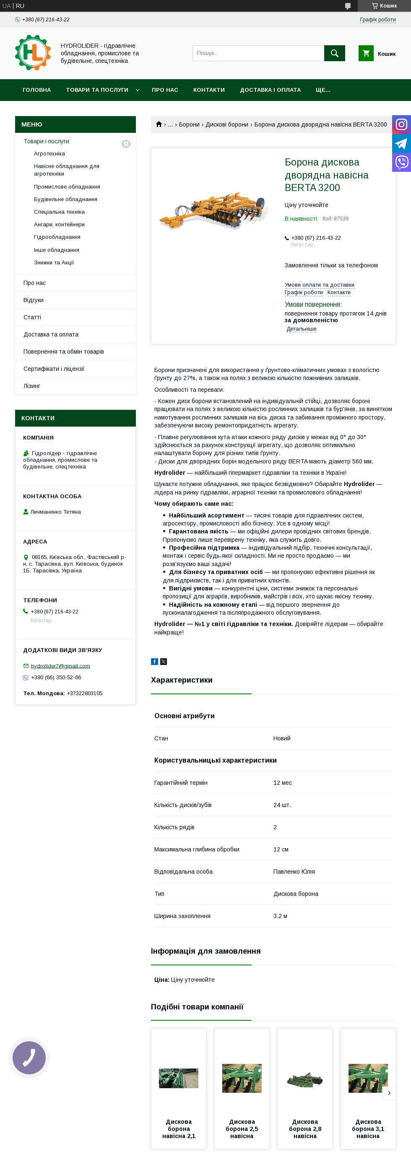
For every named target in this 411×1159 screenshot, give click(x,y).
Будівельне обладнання (65, 199)
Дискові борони (227, 124)
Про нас (165, 90)
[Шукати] (334, 53)
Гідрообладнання (57, 237)
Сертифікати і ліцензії (54, 368)
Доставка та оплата (50, 334)
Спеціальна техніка (59, 212)
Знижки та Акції (54, 262)
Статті (32, 317)
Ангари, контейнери (59, 224)
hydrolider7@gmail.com (60, 665)
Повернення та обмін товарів (63, 351)
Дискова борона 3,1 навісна (369, 1128)
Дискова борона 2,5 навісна (243, 1128)
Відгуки (33, 300)
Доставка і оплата (270, 90)
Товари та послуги (97, 90)
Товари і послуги (46, 141)
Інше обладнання (56, 250)
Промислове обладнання (67, 187)
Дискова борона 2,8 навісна (306, 1128)
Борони (189, 124)
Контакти (209, 90)
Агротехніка (49, 153)
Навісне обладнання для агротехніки (66, 170)
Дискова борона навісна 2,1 (178, 1128)
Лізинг (31, 386)
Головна (37, 90)
